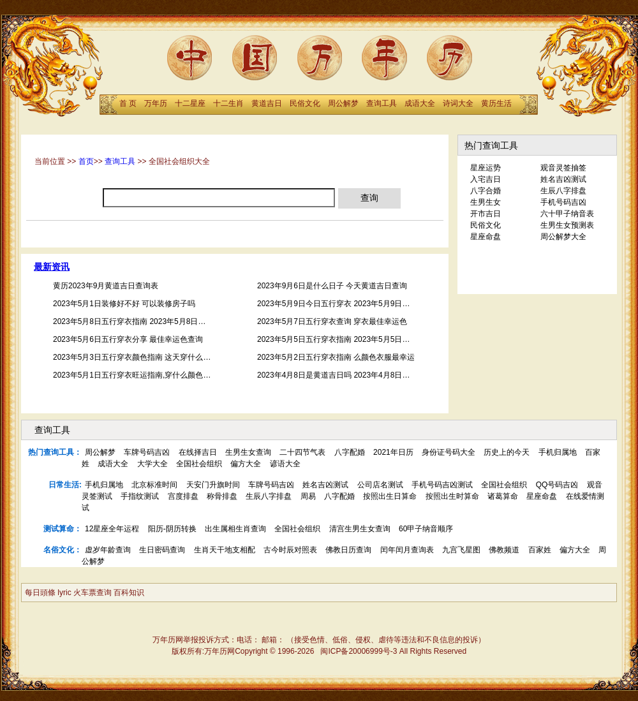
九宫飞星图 (461, 549)
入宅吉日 (485, 179)
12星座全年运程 (112, 528)
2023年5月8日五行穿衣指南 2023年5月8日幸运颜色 (140, 321)
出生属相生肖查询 (235, 528)
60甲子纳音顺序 (426, 528)
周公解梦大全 (563, 236)
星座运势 (485, 167)
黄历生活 (496, 103)
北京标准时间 (154, 484)
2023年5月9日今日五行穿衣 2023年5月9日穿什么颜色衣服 (356, 303)
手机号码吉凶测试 (442, 484)
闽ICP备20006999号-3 (358, 651)
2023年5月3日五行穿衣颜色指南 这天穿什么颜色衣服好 (147, 357)
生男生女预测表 (567, 225)
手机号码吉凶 (563, 202)
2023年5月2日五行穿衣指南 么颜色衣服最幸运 (336, 357)
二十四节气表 (302, 452)
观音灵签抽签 (563, 167)
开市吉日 (485, 213)
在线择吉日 (198, 452)
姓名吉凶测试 (563, 179)
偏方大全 (245, 463)
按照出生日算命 (390, 496)
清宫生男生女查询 (359, 528)
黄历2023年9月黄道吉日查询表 (105, 285)
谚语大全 (285, 463)
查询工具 (381, 103)
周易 (308, 496)
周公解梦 (343, 103)
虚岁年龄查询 (108, 549)
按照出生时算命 (452, 496)
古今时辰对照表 (290, 549)
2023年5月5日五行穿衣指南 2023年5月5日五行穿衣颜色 (352, 339)
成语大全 (419, 103)
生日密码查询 (162, 549)
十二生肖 (228, 103)
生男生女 (485, 202)
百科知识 (129, 592)
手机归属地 (557, 452)
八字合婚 (485, 190)
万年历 (155, 103)
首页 (86, 161)
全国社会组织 (199, 463)
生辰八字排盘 (563, 190)
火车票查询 (92, 592)
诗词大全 (458, 103)
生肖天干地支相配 (224, 549)
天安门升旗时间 (213, 484)
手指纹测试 (140, 496)
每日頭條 (40, 592)
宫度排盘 (183, 496)
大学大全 (152, 463)
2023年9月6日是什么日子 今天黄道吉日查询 (332, 285)
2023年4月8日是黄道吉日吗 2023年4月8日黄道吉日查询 (352, 375)
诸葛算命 (502, 496)
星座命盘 (485, 236)
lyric (64, 592)
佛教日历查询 (348, 549)
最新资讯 (52, 267)
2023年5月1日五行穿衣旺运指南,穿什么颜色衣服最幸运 (147, 375)
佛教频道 (504, 549)
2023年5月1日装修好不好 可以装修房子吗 (124, 303)
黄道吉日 (266, 103)
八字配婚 (349, 452)
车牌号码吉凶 (147, 452)
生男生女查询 (248, 452)
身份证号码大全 (448, 452)
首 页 (128, 103)
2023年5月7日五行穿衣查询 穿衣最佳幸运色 (332, 321)
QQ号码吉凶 (557, 484)
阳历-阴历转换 (172, 528)
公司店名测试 (380, 484)
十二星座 (190, 103)
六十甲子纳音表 (567, 213)
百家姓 (539, 549)
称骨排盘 (222, 496)
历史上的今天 (507, 452)
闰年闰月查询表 (407, 549)
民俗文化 (305, 103)
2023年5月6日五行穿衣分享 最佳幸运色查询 (128, 339)
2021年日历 (393, 452)
